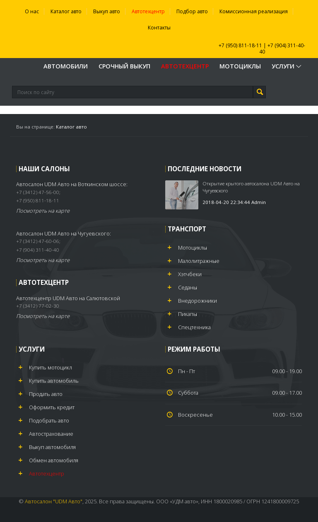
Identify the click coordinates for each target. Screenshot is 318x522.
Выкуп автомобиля (52, 447)
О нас (32, 11)
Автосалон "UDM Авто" (53, 501)
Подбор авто (192, 11)
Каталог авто (66, 11)
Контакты (159, 27)
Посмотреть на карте (43, 210)
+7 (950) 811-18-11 (240, 45)
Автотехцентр (148, 11)
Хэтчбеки (190, 274)
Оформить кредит (52, 407)
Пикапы (187, 314)
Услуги (287, 66)
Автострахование (51, 433)
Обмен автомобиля (53, 460)
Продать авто (46, 394)
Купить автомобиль (54, 380)
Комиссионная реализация (253, 11)
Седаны (187, 287)
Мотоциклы (240, 66)
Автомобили (65, 66)
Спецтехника (194, 327)
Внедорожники (197, 300)
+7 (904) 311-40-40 (282, 48)
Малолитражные (198, 261)
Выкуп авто (106, 11)
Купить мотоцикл (50, 367)
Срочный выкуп (124, 66)
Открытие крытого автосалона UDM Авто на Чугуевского (251, 186)
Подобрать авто (49, 420)
